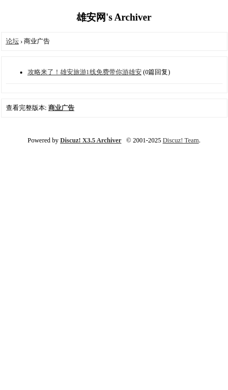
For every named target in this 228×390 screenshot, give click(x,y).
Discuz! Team (181, 140)
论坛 (12, 41)
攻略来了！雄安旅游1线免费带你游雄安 (85, 72)
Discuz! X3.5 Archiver (91, 140)
